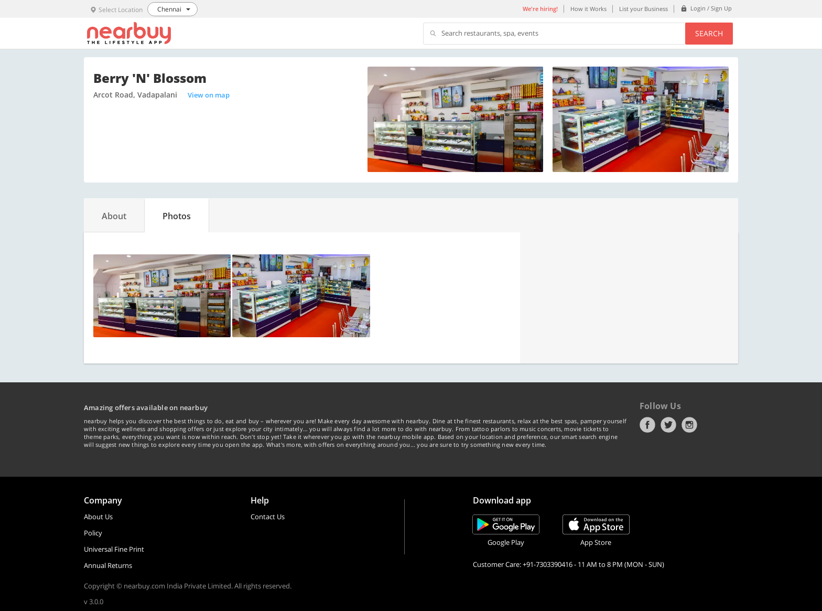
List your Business (643, 9)
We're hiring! (540, 9)
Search (709, 33)
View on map (209, 95)
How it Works (588, 9)
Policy (93, 533)
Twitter (668, 425)
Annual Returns (108, 565)
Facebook (647, 425)
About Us (98, 516)
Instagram (689, 425)
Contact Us (268, 516)
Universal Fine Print (114, 549)
